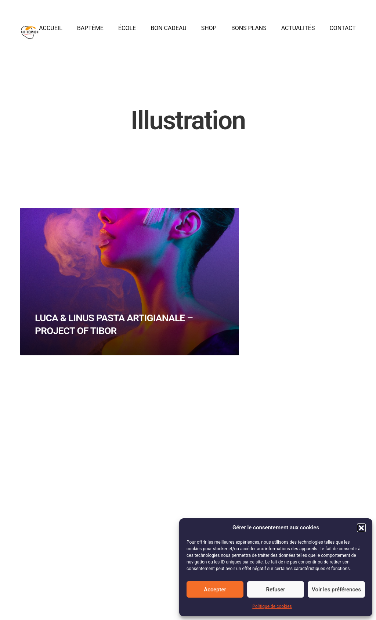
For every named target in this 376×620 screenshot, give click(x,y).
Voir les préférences (336, 589)
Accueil (50, 32)
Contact (342, 32)
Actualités (298, 32)
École (127, 32)
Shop (209, 32)
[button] (361, 528)
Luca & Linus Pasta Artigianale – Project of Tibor (104, 342)
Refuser (275, 589)
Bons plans (249, 32)
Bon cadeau (168, 32)
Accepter (215, 589)
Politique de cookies (272, 606)
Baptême (90, 32)
